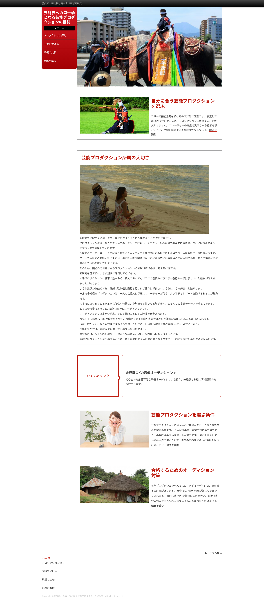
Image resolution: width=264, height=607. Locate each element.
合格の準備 (50, 61)
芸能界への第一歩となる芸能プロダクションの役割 (59, 17)
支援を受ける (51, 44)
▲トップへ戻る (213, 553)
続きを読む (173, 445)
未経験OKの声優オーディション (149, 373)
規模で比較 (50, 52)
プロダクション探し (55, 35)
